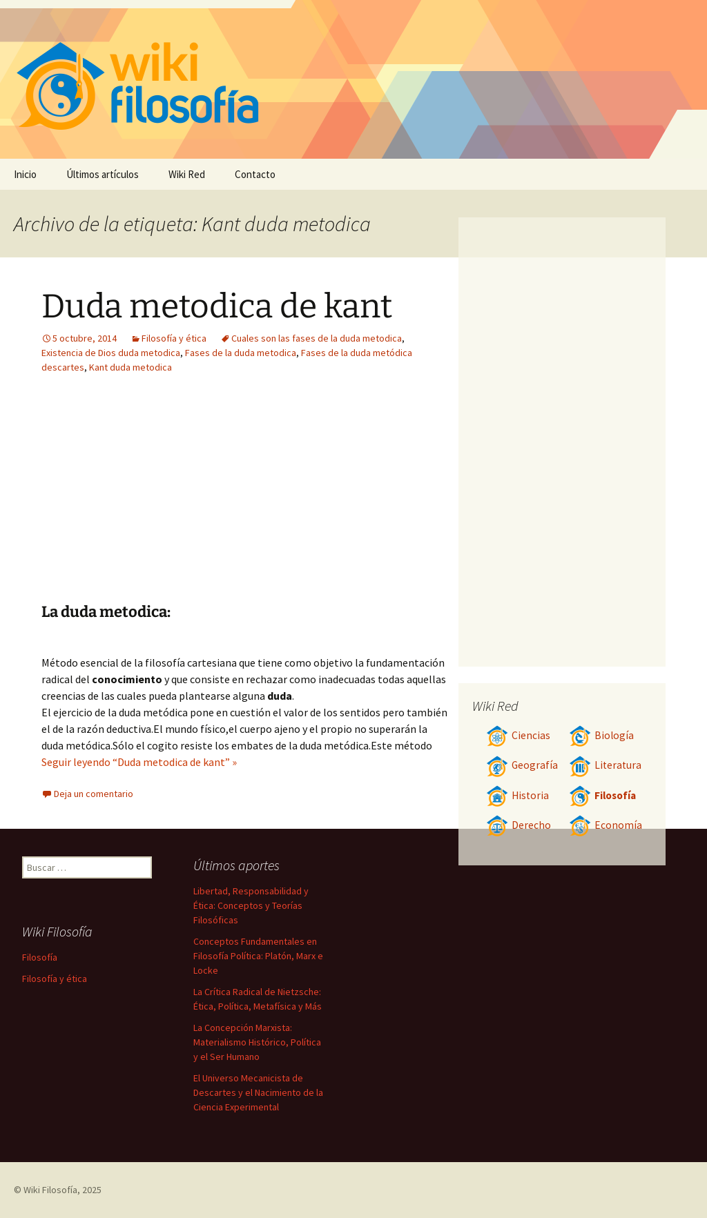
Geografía (522, 765)
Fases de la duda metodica (240, 352)
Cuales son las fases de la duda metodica (316, 338)
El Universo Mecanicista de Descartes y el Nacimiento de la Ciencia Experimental (258, 1092)
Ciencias (518, 735)
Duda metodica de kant (216, 306)
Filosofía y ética (174, 338)
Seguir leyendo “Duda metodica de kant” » (139, 762)
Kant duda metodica (130, 367)
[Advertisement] (164, 499)
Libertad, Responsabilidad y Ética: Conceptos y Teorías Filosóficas (251, 905)
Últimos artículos (102, 174)
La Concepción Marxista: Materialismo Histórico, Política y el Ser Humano (257, 1042)
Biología (601, 735)
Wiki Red (186, 174)
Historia (517, 795)
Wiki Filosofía (50, 1189)
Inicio (25, 174)
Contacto (255, 174)
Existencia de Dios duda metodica (110, 352)
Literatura (605, 765)
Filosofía (602, 795)
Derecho (518, 825)
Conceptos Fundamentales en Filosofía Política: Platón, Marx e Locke (258, 955)
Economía (605, 825)
